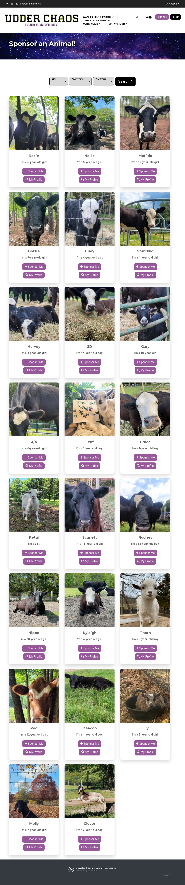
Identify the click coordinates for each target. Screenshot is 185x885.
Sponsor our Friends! (96, 20)
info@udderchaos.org (28, 4)
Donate (162, 17)
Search (125, 81)
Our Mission (91, 23)
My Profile (34, 179)
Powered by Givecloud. (87, 871)
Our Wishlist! (116, 23)
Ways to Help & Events (97, 17)
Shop (175, 17)
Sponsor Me (33, 171)
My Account (173, 4)
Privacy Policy (167, 875)
